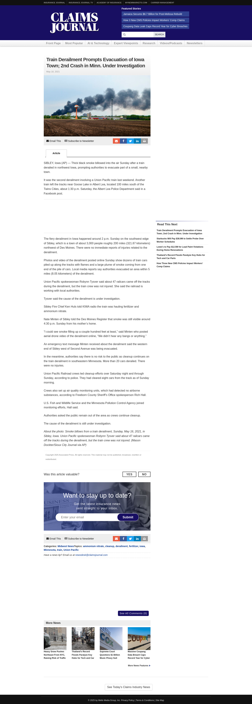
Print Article (144, 141)
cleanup (109, 546)
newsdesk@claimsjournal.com (91, 555)
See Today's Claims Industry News (128, 687)
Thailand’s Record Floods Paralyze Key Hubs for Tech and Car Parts (83, 644)
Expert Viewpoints (126, 43)
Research (149, 43)
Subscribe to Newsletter (79, 141)
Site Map (160, 700)
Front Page (53, 43)
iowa (142, 546)
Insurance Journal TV (81, 3)
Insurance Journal (54, 3)
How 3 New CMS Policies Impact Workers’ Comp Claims (154, 20)
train (59, 550)
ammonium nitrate (93, 546)
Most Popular (74, 43)
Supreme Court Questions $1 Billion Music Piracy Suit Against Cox (111, 644)
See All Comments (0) (133, 613)
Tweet (130, 141)
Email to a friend (116, 141)
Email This (53, 141)
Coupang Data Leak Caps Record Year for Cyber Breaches (155, 26)
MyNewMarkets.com (136, 3)
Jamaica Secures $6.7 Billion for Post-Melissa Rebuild (152, 14)
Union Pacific (71, 550)
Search (159, 34)
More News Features (138, 665)
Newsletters (194, 43)
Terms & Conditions (145, 700)
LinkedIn (137, 141)
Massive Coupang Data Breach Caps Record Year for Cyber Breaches (139, 644)
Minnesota (50, 550)
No (144, 474)
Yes (129, 474)
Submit (128, 517)
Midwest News (66, 546)
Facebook (123, 141)
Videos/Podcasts (171, 43)
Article (56, 153)
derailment (121, 546)
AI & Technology (98, 43)
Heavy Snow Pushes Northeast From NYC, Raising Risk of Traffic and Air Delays (55, 644)
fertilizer (133, 546)
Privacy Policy (127, 700)
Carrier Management (162, 3)
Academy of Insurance (109, 3)
